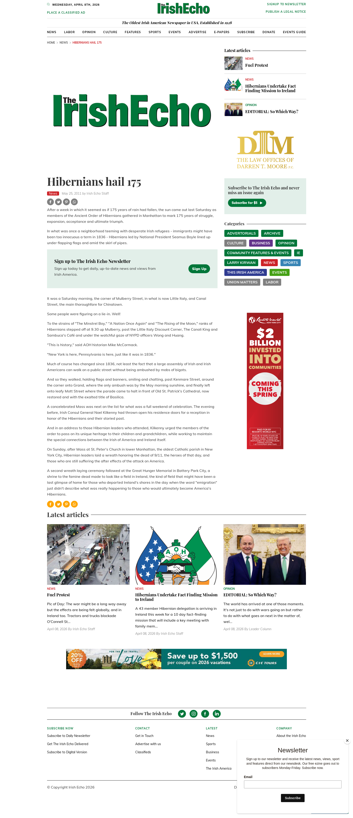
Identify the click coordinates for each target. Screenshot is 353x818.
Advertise (197, 32)
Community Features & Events (258, 252)
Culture (110, 32)
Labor (69, 32)
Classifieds (143, 752)
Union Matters (242, 282)
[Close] (347, 740)
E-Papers (222, 32)
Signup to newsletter (286, 4)
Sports (155, 32)
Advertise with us (148, 744)
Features (133, 32)
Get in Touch (144, 736)
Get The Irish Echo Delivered (67, 744)
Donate (269, 32)
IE (298, 252)
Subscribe (246, 32)
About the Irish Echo (291, 736)
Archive (272, 233)
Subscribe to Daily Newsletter (68, 736)
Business (261, 243)
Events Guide (294, 32)
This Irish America (245, 272)
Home (51, 42)
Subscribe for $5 (247, 203)
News (52, 32)
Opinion (88, 32)
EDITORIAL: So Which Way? (271, 111)
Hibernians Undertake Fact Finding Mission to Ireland (270, 88)
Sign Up (199, 268)
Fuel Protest (256, 65)
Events (175, 32)
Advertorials (241, 233)
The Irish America (218, 768)
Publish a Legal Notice (286, 11)
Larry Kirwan (241, 262)
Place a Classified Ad (66, 12)
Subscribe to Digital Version (67, 752)
